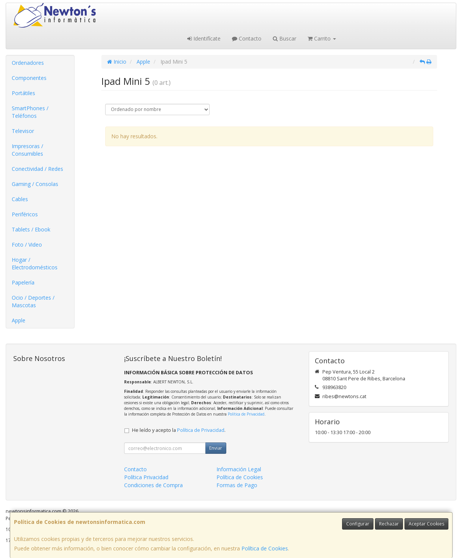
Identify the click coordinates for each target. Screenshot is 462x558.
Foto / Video (27, 244)
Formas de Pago (236, 485)
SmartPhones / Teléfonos (30, 112)
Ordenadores (28, 62)
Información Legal (238, 469)
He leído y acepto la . (179, 430)
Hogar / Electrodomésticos (35, 263)
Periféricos (25, 214)
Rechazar (389, 523)
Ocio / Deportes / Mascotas (33, 301)
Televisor (23, 130)
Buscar (284, 38)
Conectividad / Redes (37, 168)
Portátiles (23, 93)
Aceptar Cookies (426, 523)
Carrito (322, 38)
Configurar (357, 523)
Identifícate (204, 38)
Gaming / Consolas (35, 184)
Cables (20, 199)
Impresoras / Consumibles (27, 149)
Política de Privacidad (246, 414)
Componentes (29, 77)
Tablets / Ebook (31, 229)
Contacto (246, 38)
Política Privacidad (146, 477)
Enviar (215, 448)
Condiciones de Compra (153, 485)
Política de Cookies (264, 548)
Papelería (23, 282)
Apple (18, 320)
